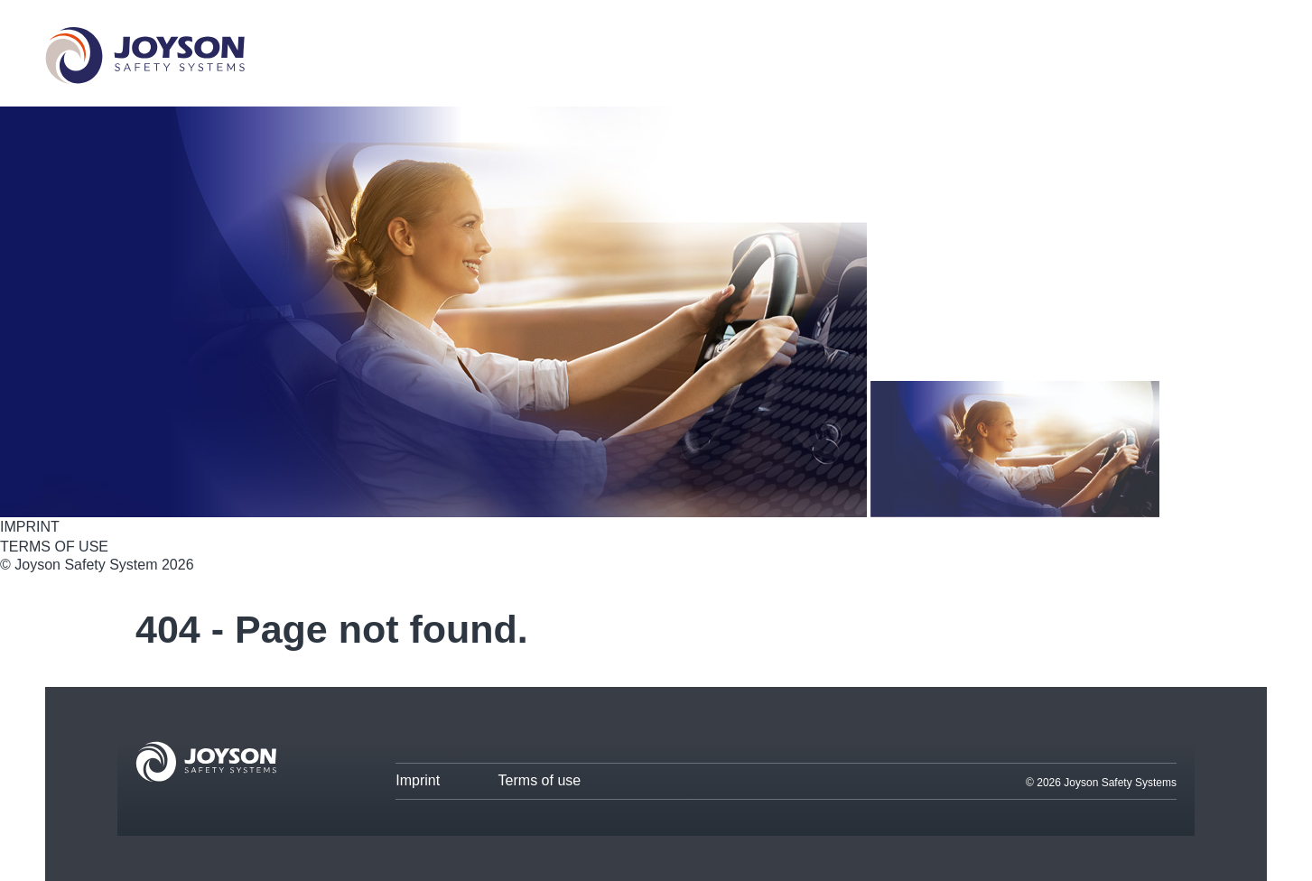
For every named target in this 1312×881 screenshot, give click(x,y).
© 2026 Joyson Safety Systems (1101, 782)
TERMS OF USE (54, 546)
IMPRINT (30, 526)
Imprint (417, 780)
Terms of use (540, 780)
